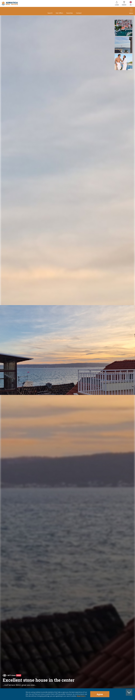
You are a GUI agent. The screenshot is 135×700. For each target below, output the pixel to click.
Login (117, 5)
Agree (100, 694)
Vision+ (124, 5)
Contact (78, 13)
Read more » (81, 696)
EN (130, 5)
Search (50, 13)
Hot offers (59, 13)
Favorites (69, 13)
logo (10, 3)
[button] (123, 28)
